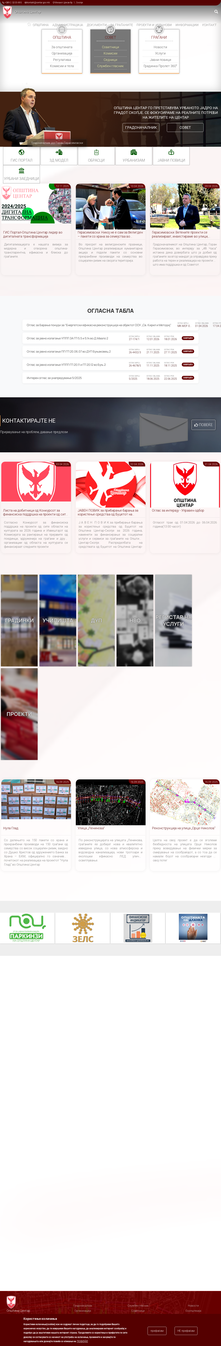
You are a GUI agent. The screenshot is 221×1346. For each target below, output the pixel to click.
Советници (110, 47)
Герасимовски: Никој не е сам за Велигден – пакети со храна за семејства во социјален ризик (110, 234)
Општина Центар (28, 12)
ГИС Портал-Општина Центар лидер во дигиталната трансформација (32, 234)
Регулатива (62, 60)
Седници (110, 60)
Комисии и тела (62, 66)
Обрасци (96, 160)
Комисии (110, 53)
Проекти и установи (154, 25)
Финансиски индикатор (138, 928)
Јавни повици (160, 60)
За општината (61, 47)
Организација (62, 53)
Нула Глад (10, 828)
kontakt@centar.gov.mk (38, 2)
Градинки (19, 620)
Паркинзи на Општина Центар (27, 928)
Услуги (160, 53)
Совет (185, 127)
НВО (135, 620)
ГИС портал (21, 160)
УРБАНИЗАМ (134, 160)
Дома (29, 25)
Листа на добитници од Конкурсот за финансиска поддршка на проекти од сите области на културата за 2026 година (35, 512)
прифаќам (157, 1330)
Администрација (67, 25)
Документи (97, 25)
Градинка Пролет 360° (160, 66)
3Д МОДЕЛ (59, 160)
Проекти (19, 714)
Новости (160, 47)
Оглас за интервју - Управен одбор (178, 510)
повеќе (82, 1341)
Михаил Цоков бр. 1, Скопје (69, 2)
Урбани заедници (21, 178)
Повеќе (206, 425)
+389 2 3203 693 (13, 2)
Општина (41, 25)
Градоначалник (141, 127)
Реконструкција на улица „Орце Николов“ (183, 828)
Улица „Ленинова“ (91, 828)
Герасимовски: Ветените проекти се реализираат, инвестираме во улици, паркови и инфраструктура (180, 234)
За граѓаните (121, 25)
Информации (186, 25)
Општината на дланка (193, 928)
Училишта (58, 620)
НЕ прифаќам (186, 1330)
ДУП (96, 620)
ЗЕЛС (82, 928)
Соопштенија (193, 1310)
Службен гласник (110, 66)
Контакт (209, 25)
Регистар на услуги (173, 620)
